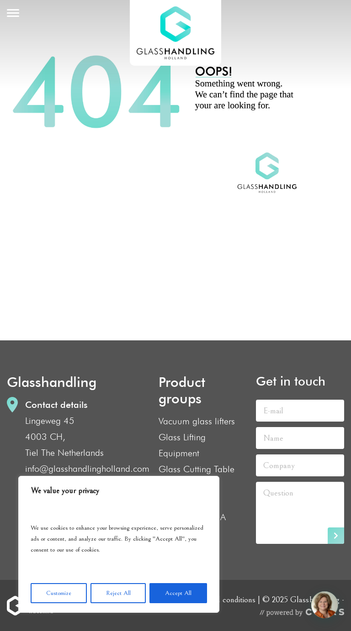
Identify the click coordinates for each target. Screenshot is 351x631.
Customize (58, 593)
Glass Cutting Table (196, 469)
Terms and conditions (220, 599)
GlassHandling (175, 33)
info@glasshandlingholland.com (87, 468)
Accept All (178, 593)
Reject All (118, 593)
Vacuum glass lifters (197, 421)
